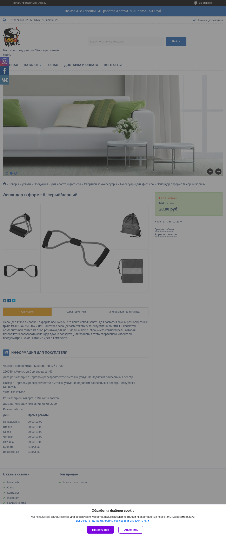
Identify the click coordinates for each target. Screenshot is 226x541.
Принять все (100, 529)
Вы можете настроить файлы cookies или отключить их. (111, 520)
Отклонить (131, 529)
